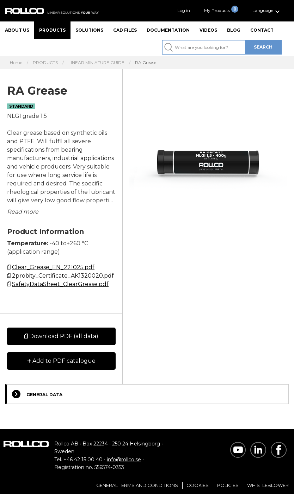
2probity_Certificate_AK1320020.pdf (63, 275)
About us (17, 30)
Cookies (197, 485)
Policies (228, 485)
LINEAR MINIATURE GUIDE (96, 63)
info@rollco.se (124, 459)
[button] (267, 10)
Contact (262, 30)
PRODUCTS (45, 63)
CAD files (125, 30)
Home (16, 63)
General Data (37, 394)
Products (52, 30)
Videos (208, 30)
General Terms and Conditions (137, 485)
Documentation (168, 30)
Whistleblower (268, 485)
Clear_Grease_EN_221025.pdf (53, 267)
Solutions (89, 30)
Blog (233, 30)
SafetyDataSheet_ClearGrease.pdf (60, 284)
